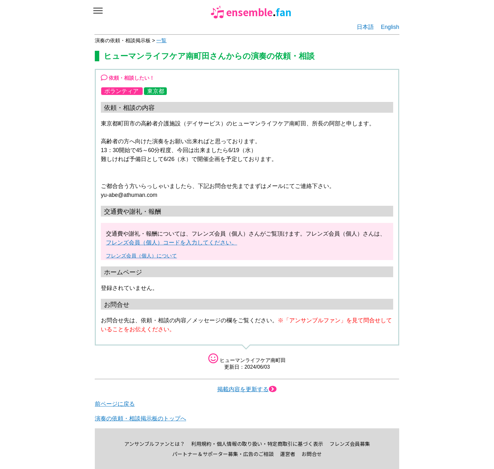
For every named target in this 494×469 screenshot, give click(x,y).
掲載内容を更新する (247, 389)
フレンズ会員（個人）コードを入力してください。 (171, 242)
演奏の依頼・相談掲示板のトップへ (140, 418)
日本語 (365, 27)
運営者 (287, 454)
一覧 (161, 40)
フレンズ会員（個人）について (141, 255)
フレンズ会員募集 (349, 443)
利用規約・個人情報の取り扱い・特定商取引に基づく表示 (257, 443)
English (390, 27)
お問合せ (312, 454)
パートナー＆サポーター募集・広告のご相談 (223, 454)
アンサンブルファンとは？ (154, 443)
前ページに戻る (115, 404)
